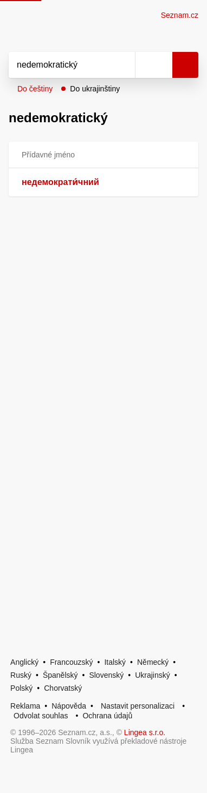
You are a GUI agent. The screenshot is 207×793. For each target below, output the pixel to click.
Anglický (24, 662)
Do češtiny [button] (35, 88)
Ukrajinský (152, 675)
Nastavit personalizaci (137, 706)
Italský (115, 662)
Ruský (20, 675)
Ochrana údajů (107, 715)
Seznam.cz (179, 15)
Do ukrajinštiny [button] (95, 88)
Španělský (60, 675)
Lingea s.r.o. (144, 732)
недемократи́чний (60, 182)
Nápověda (68, 706)
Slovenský (106, 675)
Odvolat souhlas (41, 715)
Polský (21, 688)
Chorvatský (63, 688)
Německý (153, 662)
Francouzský (71, 662)
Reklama (25, 706)
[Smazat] (123, 65)
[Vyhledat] (60, 65)
